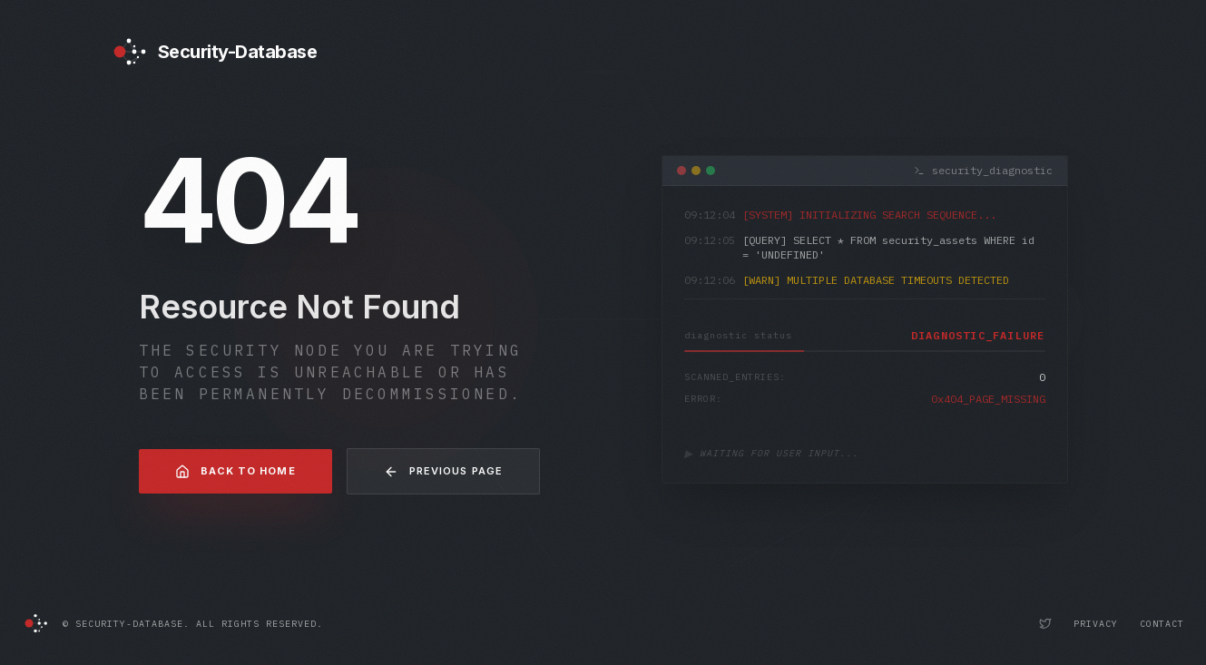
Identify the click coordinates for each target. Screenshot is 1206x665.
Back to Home (235, 472)
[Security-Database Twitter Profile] (1045, 623)
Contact (1162, 624)
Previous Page (443, 472)
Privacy (1096, 624)
